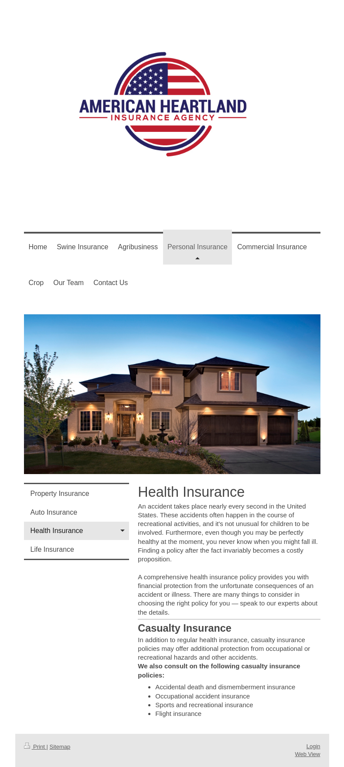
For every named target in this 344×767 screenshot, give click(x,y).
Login (313, 746)
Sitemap (59, 746)
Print (35, 746)
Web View (307, 754)
